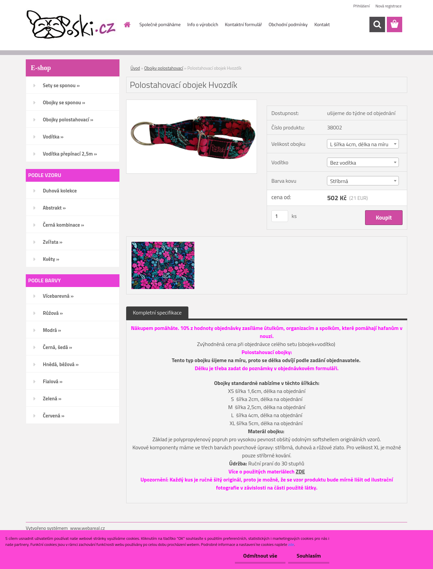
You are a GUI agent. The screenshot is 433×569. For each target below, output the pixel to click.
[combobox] (363, 144)
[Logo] (72, 25)
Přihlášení (361, 6)
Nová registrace (388, 6)
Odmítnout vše (260, 556)
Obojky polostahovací (163, 68)
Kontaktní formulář (243, 24)
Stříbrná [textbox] (339, 181)
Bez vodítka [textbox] (343, 163)
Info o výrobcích (202, 24)
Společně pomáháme (160, 24)
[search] (377, 24)
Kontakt (322, 24)
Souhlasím (308, 556)
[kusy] (279, 216)
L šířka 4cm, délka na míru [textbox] (359, 144)
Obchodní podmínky (288, 24)
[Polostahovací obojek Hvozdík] (191, 103)
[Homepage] (127, 24)
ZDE (300, 471)
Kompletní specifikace (157, 312)
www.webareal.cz (87, 527)
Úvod (135, 68)
